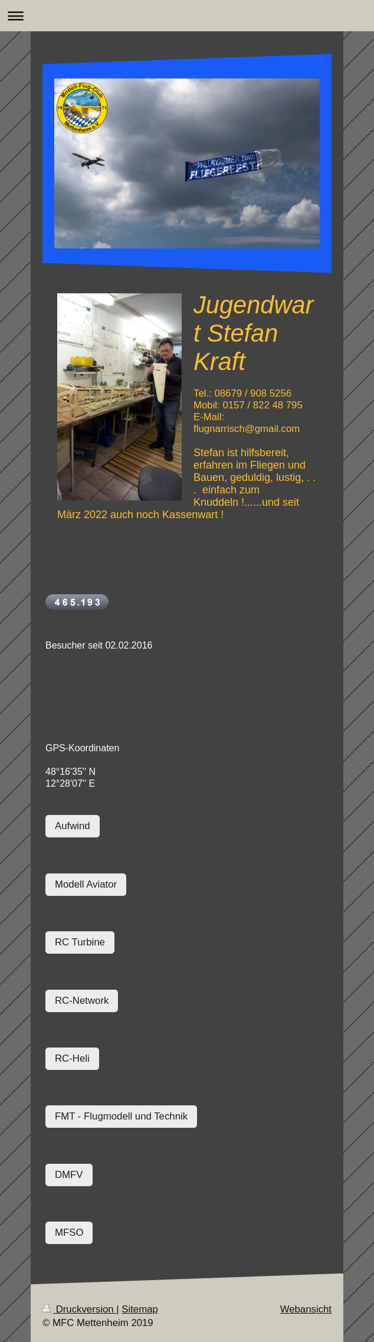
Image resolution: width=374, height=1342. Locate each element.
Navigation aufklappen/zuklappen (187, 15)
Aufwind (72, 826)
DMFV (69, 1174)
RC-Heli (72, 1058)
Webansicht (306, 1309)
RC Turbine (80, 942)
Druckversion (79, 1309)
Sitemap (140, 1309)
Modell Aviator (86, 884)
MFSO (69, 1232)
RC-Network (82, 1000)
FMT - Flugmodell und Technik (121, 1116)
